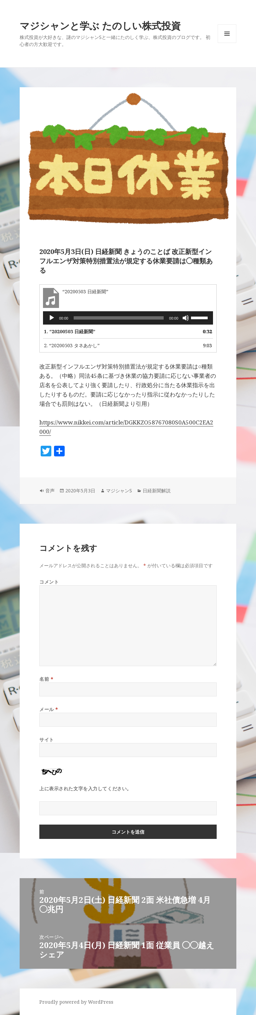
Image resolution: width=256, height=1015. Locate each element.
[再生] (51, 318)
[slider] (119, 318)
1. (69, 331)
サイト (46, 739)
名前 (46, 679)
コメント (49, 582)
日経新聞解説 (157, 490)
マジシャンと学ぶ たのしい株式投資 (100, 25)
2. (72, 345)
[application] (128, 318)
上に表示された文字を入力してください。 (85, 788)
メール (48, 709)
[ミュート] (185, 318)
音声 (50, 490)
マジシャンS (119, 490)
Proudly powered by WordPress (76, 1002)
